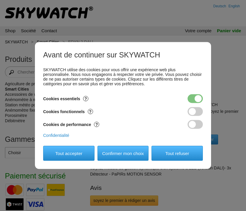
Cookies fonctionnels (68, 111)
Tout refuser (177, 153)
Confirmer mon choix (123, 153)
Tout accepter (68, 153)
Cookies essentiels (65, 98)
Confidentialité (56, 135)
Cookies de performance (71, 124)
